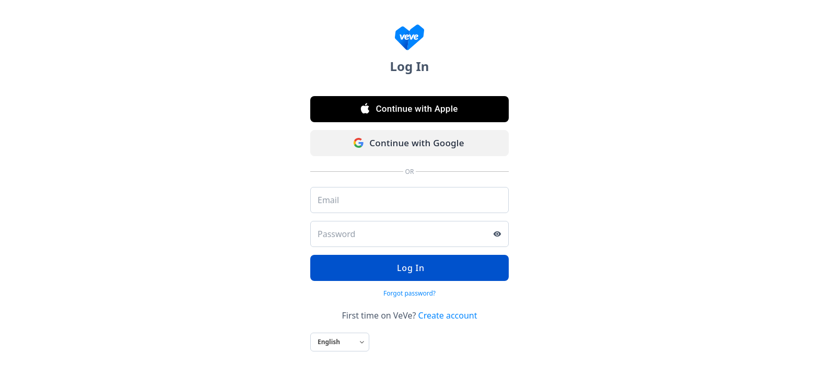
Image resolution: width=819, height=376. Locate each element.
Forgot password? (409, 293)
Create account (447, 315)
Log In (409, 268)
